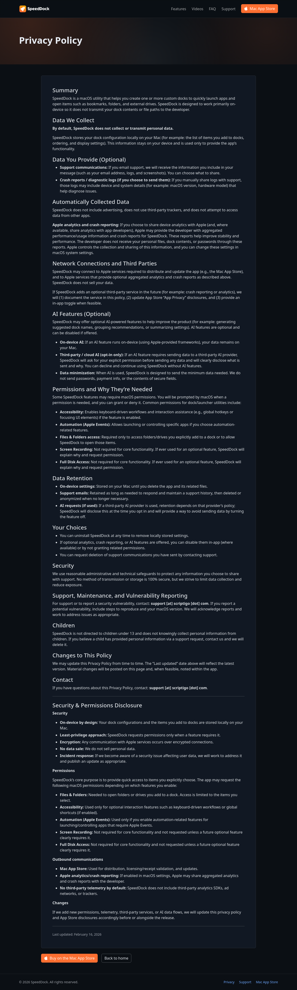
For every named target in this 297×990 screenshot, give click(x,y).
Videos (197, 8)
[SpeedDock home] (35, 9)
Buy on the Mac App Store (69, 958)
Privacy (229, 982)
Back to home (116, 958)
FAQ (212, 8)
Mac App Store (259, 8)
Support (229, 8)
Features (178, 8)
